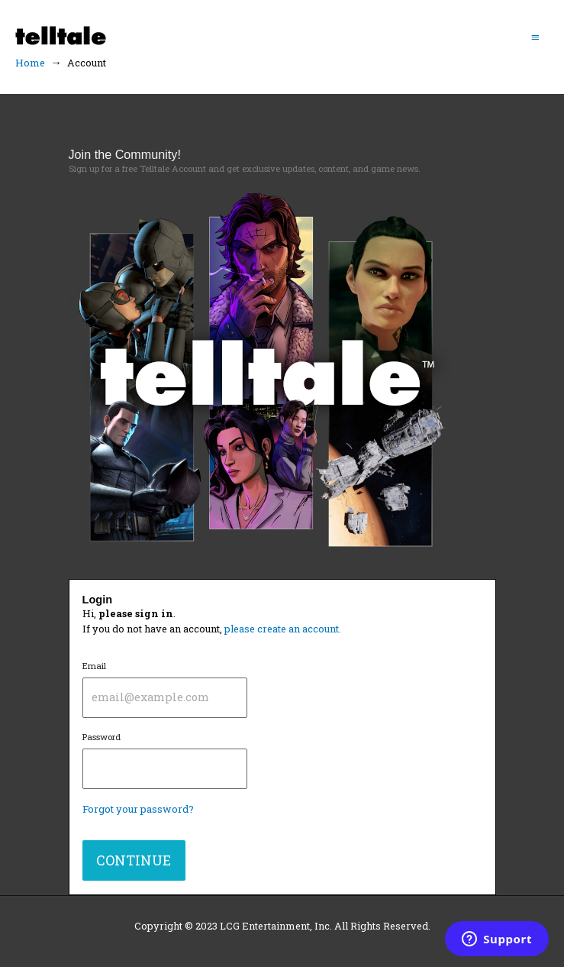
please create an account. (282, 629)
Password (164, 760)
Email (164, 689)
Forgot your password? (138, 809)
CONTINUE (133, 860)
